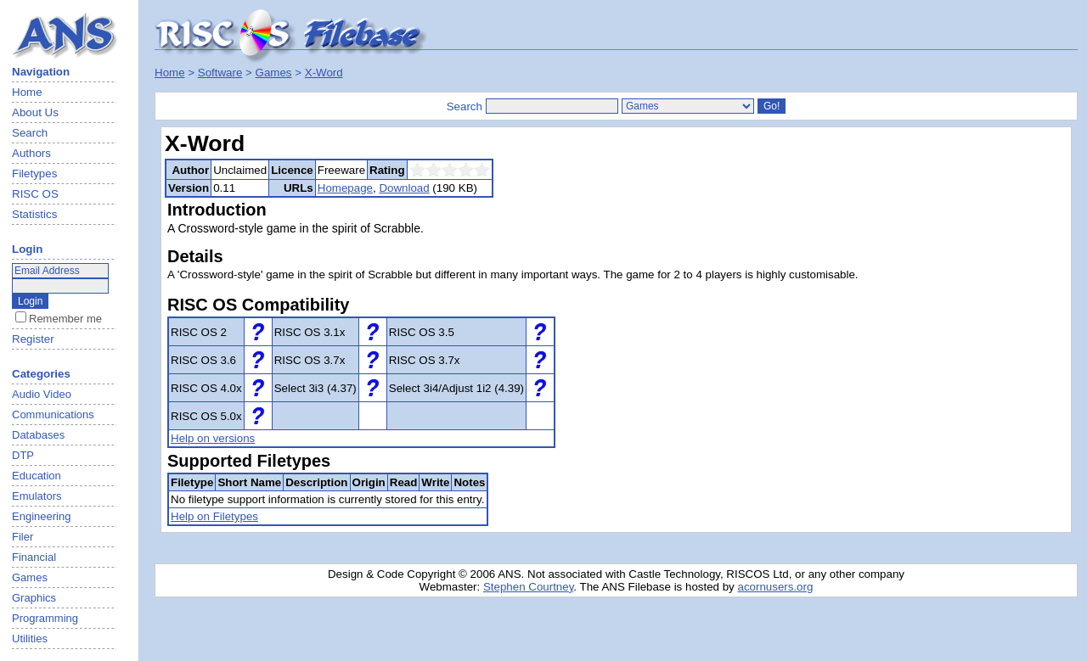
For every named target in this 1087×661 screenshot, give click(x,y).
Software (220, 72)
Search (30, 132)
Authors (31, 153)
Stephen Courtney (528, 586)
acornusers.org (775, 586)
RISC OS (35, 194)
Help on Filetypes (214, 516)
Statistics (34, 214)
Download (404, 188)
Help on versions (213, 438)
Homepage (345, 188)
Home (27, 92)
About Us (35, 112)
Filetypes (34, 173)
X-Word (324, 72)
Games (274, 72)
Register (33, 339)
